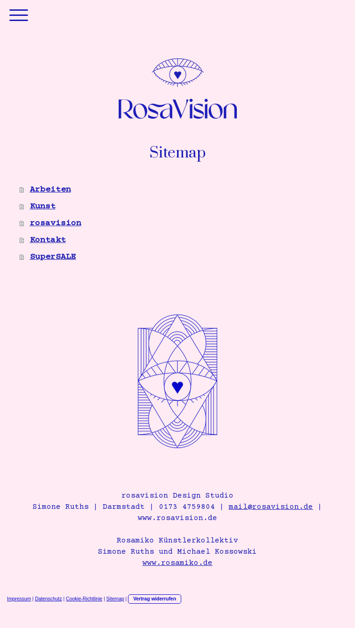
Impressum (19, 598)
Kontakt (48, 240)
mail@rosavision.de (271, 507)
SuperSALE (53, 257)
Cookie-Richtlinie (84, 598)
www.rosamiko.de (177, 563)
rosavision (55, 223)
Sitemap (115, 598)
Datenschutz (48, 598)
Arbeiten (50, 189)
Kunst (43, 206)
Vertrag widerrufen (154, 598)
